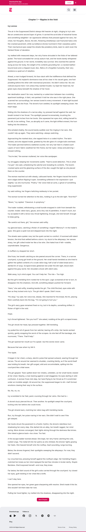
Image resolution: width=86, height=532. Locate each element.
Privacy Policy (73, 527)
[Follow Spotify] (42, 516)
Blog (10, 521)
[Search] (69, 10)
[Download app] (10, 516)
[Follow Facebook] (24, 516)
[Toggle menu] (75, 10)
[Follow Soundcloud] (48, 516)
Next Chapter (43, 499)
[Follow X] (36, 516)
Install (69, 2)
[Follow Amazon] (55, 516)
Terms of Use (61, 527)
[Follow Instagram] (30, 516)
